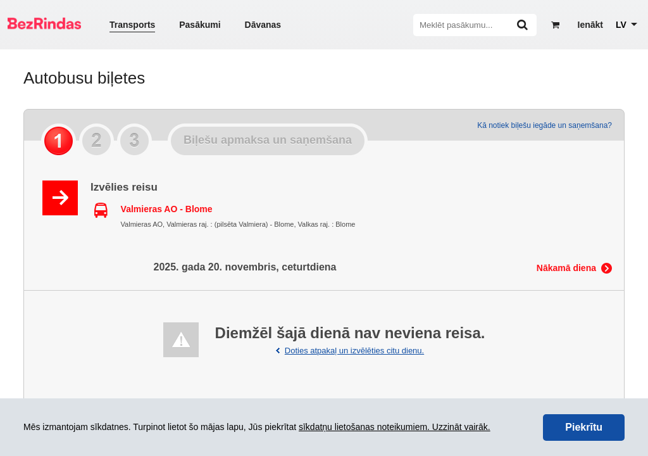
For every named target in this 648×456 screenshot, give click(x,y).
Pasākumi (199, 25)
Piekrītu (583, 427)
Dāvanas (263, 25)
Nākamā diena (566, 268)
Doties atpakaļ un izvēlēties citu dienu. (354, 350)
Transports (132, 25)
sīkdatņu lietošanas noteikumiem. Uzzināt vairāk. (394, 427)
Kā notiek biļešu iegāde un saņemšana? (544, 125)
